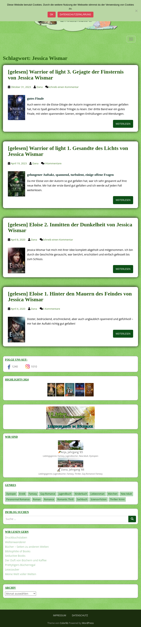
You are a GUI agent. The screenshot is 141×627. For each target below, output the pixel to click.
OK (51, 14)
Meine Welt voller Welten (20, 574)
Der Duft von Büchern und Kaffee (26, 560)
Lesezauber (12, 569)
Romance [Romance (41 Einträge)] (49, 499)
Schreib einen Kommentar (63, 87)
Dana (40, 87)
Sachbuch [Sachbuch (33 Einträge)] (82, 499)
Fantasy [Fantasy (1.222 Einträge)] (33, 493)
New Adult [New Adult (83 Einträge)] (126, 493)
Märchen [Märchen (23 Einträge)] (112, 493)
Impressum (59, 615)
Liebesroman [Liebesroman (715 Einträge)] (98, 493)
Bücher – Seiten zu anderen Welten (27, 546)
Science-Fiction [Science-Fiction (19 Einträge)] (98, 499)
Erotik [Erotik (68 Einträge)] (22, 493)
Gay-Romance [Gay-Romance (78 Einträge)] (47, 493)
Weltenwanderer (15, 542)
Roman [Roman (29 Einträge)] (37, 499)
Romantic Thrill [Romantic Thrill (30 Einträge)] (65, 499)
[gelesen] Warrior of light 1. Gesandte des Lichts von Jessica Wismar (68, 151)
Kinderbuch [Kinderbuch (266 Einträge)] (81, 493)
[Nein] (136, 11)
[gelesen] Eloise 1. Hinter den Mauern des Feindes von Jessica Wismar (70, 297)
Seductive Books (15, 555)
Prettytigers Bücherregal (20, 565)
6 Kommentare (51, 308)
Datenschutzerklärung (75, 14)
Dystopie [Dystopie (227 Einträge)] (11, 493)
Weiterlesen (123, 123)
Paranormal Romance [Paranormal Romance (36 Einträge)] (18, 499)
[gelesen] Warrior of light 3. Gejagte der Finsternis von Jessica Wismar (66, 75)
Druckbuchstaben (16, 537)
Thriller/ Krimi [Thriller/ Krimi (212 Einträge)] (117, 499)
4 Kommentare (52, 163)
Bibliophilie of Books (18, 551)
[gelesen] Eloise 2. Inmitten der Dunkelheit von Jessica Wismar (70, 227)
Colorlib (64, 623)
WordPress (88, 623)
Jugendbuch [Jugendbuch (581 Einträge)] (65, 493)
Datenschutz (80, 615)
